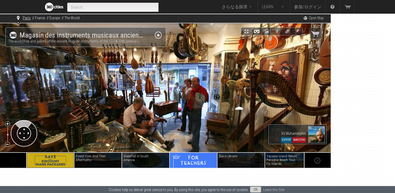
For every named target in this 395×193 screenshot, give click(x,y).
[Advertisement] (357, 94)
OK (256, 189)
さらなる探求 (237, 7)
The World (72, 18)
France (40, 18)
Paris (27, 18)
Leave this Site (273, 190)
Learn (274, 7)
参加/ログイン (307, 6)
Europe (55, 18)
